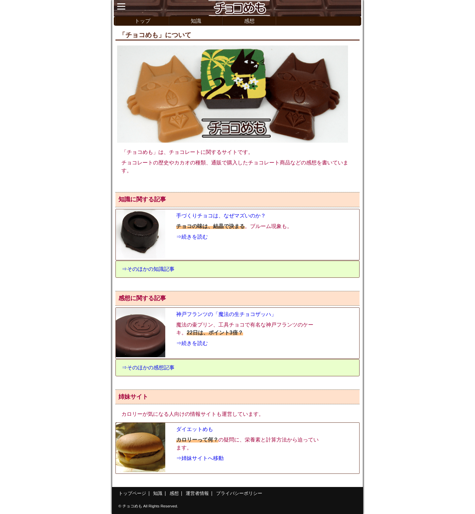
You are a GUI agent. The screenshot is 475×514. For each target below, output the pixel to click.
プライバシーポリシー (239, 493)
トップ (142, 21)
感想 (249, 21)
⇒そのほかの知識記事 (148, 269)
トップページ (132, 493)
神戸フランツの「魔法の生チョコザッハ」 (226, 314)
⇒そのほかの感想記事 (148, 367)
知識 (196, 21)
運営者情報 (197, 493)
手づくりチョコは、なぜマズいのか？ (221, 215)
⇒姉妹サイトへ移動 (200, 458)
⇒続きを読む (192, 237)
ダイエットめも (194, 429)
